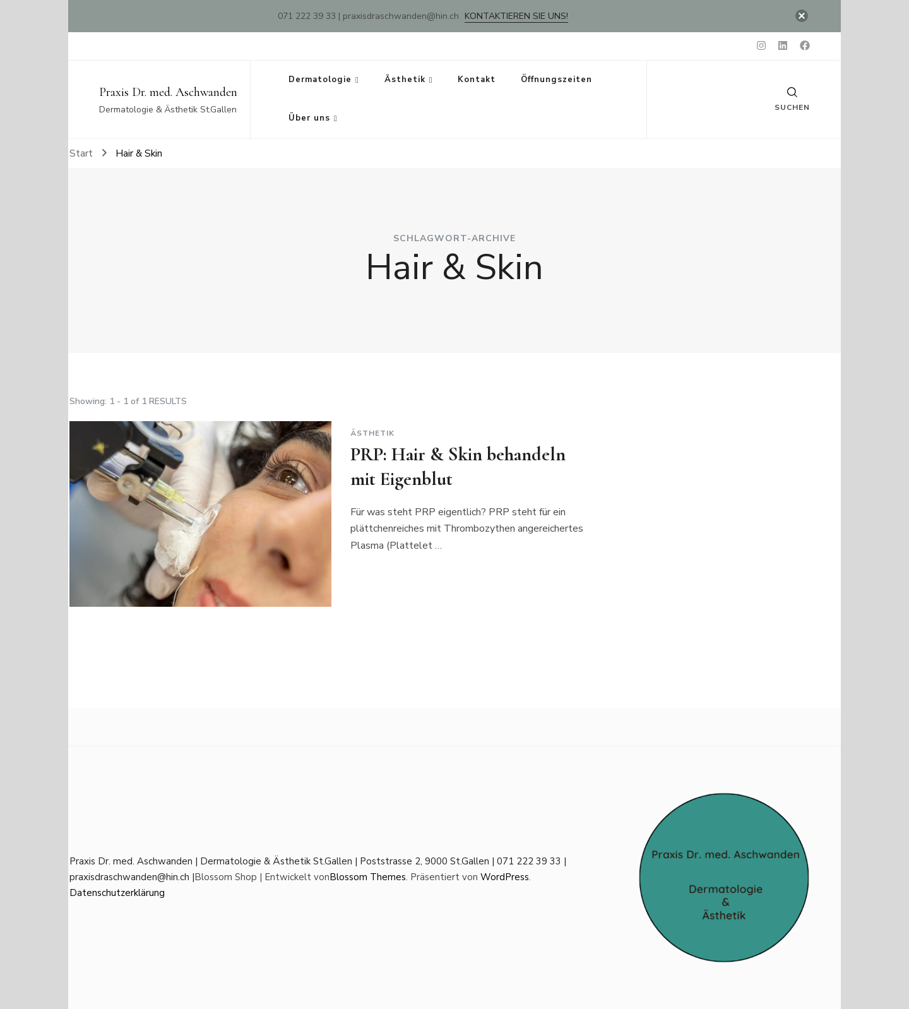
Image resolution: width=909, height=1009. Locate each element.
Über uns (309, 118)
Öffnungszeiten (556, 79)
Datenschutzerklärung (117, 893)
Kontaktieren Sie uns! (516, 16)
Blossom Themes (368, 877)
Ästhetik (404, 79)
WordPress (504, 877)
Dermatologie (320, 79)
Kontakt (477, 79)
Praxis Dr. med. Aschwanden (168, 92)
